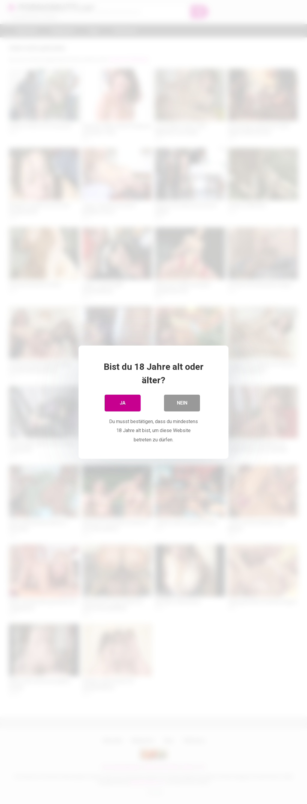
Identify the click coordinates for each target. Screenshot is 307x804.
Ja (123, 402)
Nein (182, 402)
